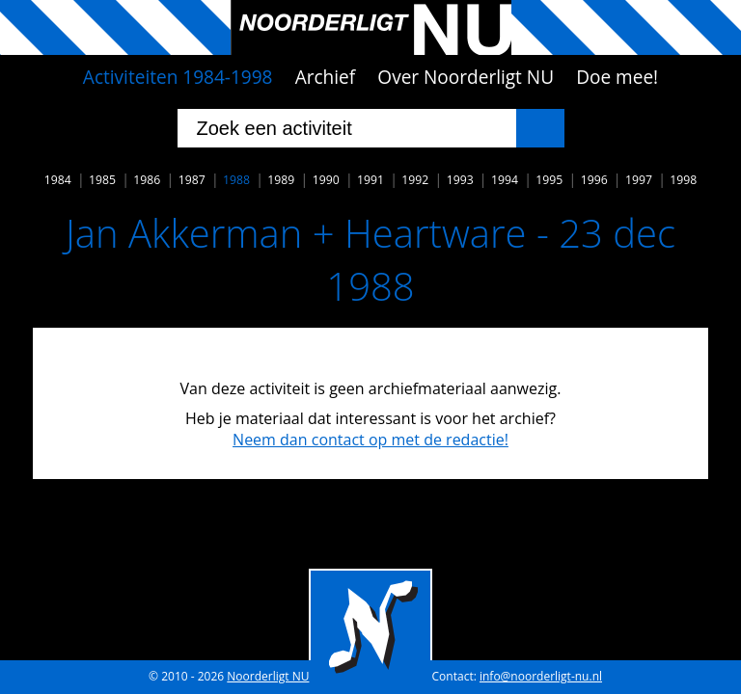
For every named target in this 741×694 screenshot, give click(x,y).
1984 (57, 180)
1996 (594, 180)
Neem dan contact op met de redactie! (370, 439)
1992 (414, 180)
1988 (236, 180)
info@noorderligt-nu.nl (541, 676)
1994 (504, 180)
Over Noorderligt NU (465, 77)
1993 (460, 180)
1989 (280, 180)
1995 (549, 180)
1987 (192, 180)
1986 (146, 180)
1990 (326, 180)
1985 (102, 180)
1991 (370, 180)
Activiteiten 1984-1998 (178, 77)
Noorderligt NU (268, 676)
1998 (683, 180)
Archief (325, 77)
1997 (638, 180)
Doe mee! (617, 77)
